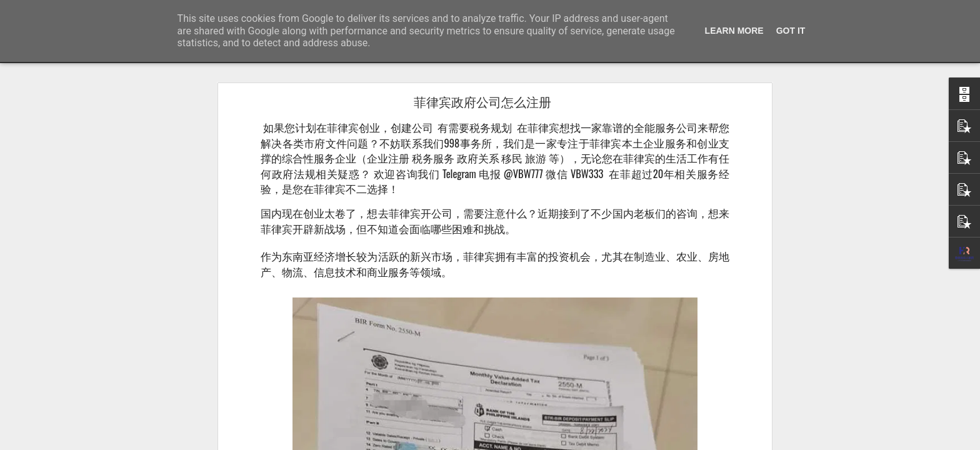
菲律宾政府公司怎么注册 (482, 102)
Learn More (734, 31)
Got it (791, 31)
